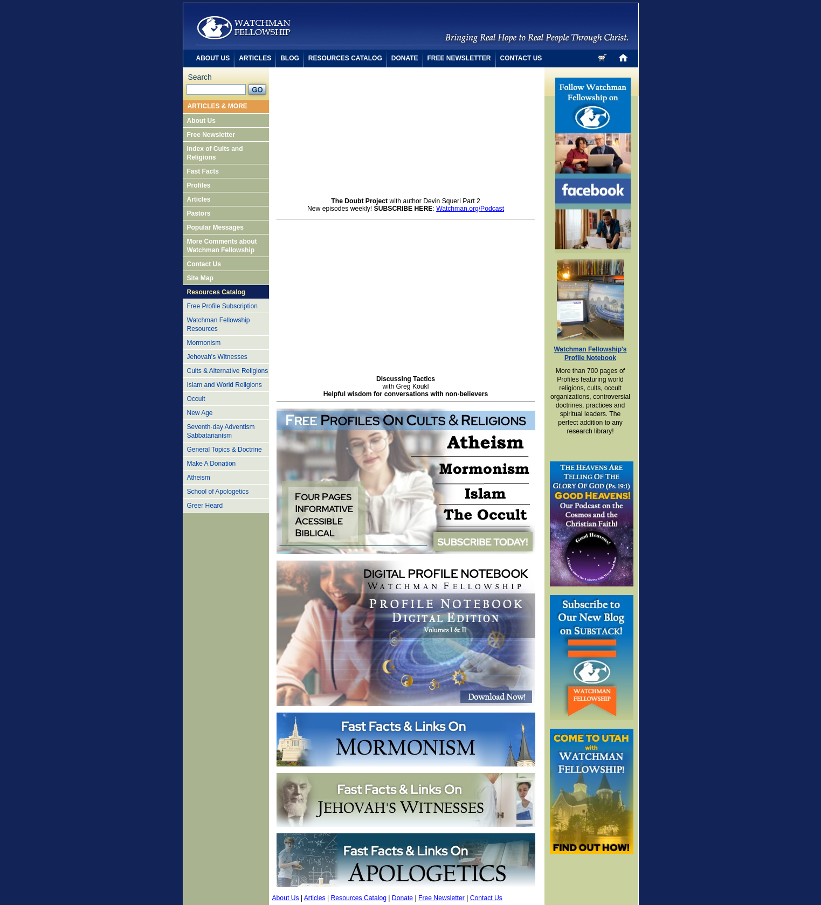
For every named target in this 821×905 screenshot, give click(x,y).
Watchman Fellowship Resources (218, 324)
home (623, 57)
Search (200, 77)
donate (404, 58)
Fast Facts (203, 171)
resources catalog (345, 58)
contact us (521, 58)
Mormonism (204, 343)
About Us (201, 121)
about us (213, 58)
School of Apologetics (218, 491)
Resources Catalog (216, 292)
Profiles (199, 185)
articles (255, 58)
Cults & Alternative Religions (227, 371)
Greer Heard (205, 505)
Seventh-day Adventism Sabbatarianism (221, 431)
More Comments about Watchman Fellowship (222, 246)
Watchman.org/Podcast (470, 208)
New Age (200, 413)
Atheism (198, 477)
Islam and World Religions (224, 385)
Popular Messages (215, 227)
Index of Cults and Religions (215, 153)
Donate (402, 898)
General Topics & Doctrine (224, 449)
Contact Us (204, 264)
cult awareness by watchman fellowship (243, 28)
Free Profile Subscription (222, 306)
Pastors (199, 213)
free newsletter (459, 58)
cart (603, 57)
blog (289, 58)
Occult (196, 399)
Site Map (200, 278)
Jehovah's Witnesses (217, 357)
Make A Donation (211, 463)
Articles (199, 199)
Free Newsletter (211, 135)
